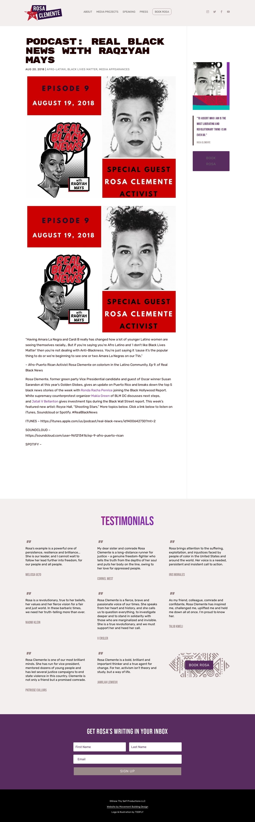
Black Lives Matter (82, 69)
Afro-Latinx (56, 69)
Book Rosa (162, 11)
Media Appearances (114, 69)
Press (144, 12)
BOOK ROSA (199, 665)
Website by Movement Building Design (127, 806)
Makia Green (100, 396)
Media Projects (107, 12)
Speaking (129, 12)
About (88, 12)
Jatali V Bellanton (45, 401)
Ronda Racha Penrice (97, 390)
